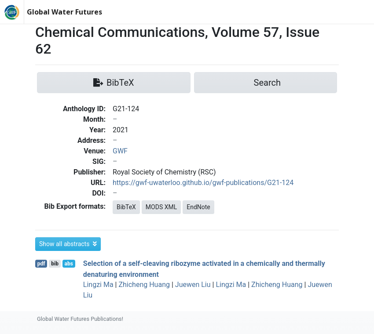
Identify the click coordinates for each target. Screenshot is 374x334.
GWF (120, 151)
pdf (41, 264)
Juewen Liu (193, 284)
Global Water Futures (64, 12)
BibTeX (126, 207)
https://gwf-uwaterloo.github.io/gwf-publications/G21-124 (203, 182)
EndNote (198, 207)
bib (55, 264)
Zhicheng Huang (144, 284)
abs (68, 264)
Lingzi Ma (98, 284)
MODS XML (161, 207)
